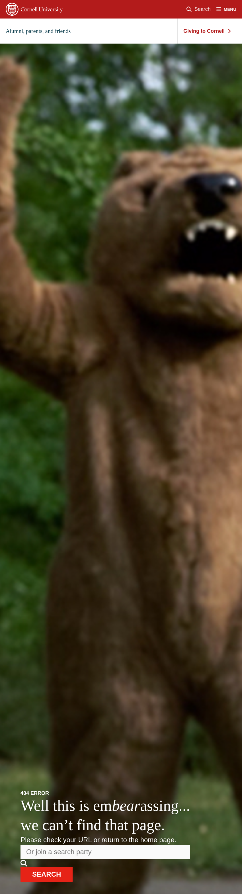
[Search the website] (105, 852)
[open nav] (229, 9)
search (46, 874)
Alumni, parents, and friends (38, 31)
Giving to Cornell (207, 31)
